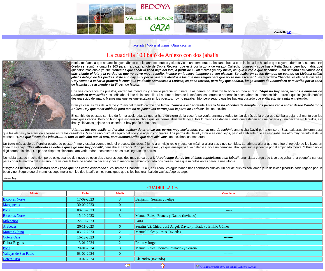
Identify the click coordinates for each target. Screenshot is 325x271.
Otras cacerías (181, 45)
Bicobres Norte (14, 199)
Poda (6, 210)
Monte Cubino (13, 232)
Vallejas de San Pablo (18, 253)
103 (289, 32)
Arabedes (9, 226)
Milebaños (10, 221)
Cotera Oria (11, 237)
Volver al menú (158, 45)
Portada (138, 45)
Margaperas (11, 205)
